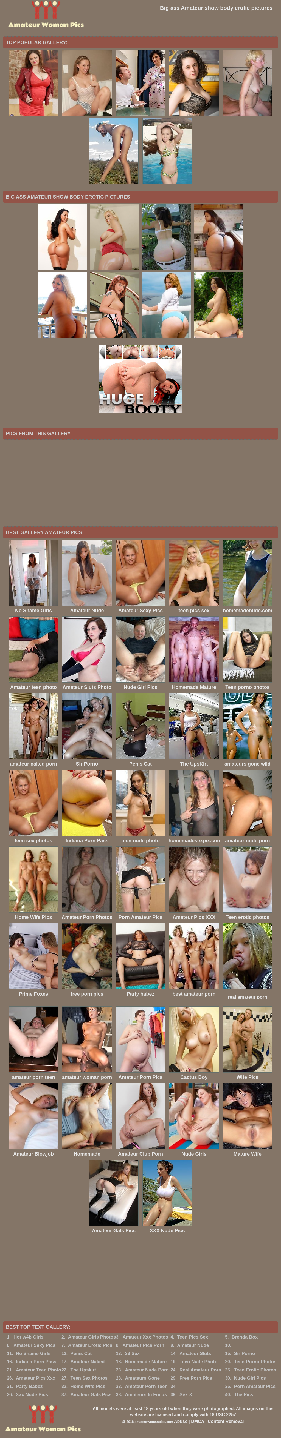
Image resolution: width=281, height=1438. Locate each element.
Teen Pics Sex (192, 1337)
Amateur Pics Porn (143, 1345)
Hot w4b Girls (28, 1337)
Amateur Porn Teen (146, 1386)
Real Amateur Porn (200, 1370)
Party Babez (29, 1386)
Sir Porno (244, 1353)
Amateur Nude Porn (147, 1370)
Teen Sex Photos (89, 1378)
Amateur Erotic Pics (90, 1345)
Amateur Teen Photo (38, 1370)
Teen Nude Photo (198, 1361)
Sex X (185, 1394)
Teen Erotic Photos (255, 1370)
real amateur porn (247, 997)
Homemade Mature (146, 1361)
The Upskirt (83, 1370)
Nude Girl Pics (250, 1378)
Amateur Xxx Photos (145, 1337)
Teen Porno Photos (255, 1361)
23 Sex (132, 1353)
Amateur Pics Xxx (35, 1378)
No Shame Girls (33, 1353)
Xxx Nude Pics (32, 1394)
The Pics (243, 1394)
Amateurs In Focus (146, 1394)
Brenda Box (245, 1337)
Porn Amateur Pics (255, 1386)
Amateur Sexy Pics (34, 1345)
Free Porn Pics (195, 1378)
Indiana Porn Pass (36, 1361)
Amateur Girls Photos (92, 1337)
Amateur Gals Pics (91, 1394)
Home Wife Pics (88, 1386)
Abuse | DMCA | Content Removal (209, 1421)
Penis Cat (81, 1353)
